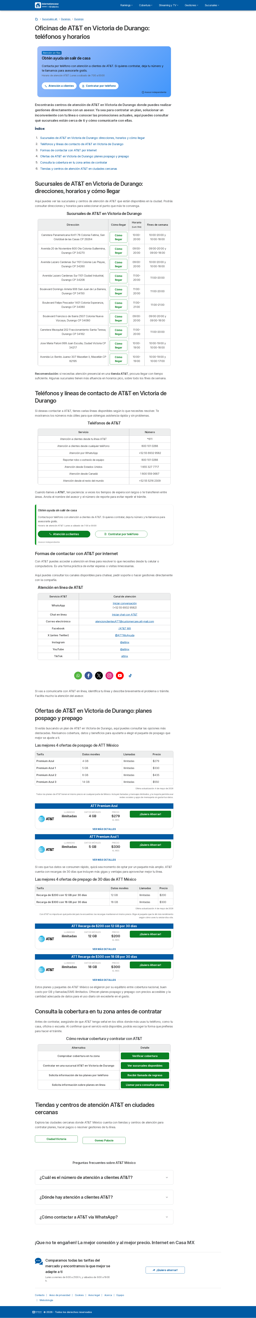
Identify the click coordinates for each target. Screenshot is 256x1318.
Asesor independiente (49, 542)
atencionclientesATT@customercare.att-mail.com (124, 621)
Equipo (120, 1295)
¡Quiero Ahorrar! (150, 814)
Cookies (79, 1295)
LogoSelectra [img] (37, 1312)
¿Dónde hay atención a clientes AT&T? (76, 1197)
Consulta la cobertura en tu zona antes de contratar (73, 162)
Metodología (46, 1300)
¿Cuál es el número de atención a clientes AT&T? (86, 1177)
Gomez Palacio (104, 1140)
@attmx (124, 642)
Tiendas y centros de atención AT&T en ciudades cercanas (78, 168)
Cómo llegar (118, 237)
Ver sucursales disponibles (145, 1065)
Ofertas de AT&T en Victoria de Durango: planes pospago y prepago (84, 156)
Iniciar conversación (125, 603)
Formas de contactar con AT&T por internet (68, 150)
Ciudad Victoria (56, 1139)
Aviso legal (94, 1295)
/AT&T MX (125, 628)
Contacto (40, 1295)
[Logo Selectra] (46, 5)
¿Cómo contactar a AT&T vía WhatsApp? (79, 1217)
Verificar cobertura (145, 1056)
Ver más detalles (104, 829)
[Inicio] (37, 19)
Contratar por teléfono (99, 85)
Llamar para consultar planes (145, 1084)
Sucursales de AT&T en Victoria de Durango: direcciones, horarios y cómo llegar (92, 138)
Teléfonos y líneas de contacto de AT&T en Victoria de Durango (81, 144)
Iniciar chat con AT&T (124, 614)
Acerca (108, 1295)
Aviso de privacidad (59, 1295)
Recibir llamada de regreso (145, 1075)
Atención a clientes (59, 85)
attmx (124, 656)
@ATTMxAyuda (124, 635)
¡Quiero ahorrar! (165, 1270)
